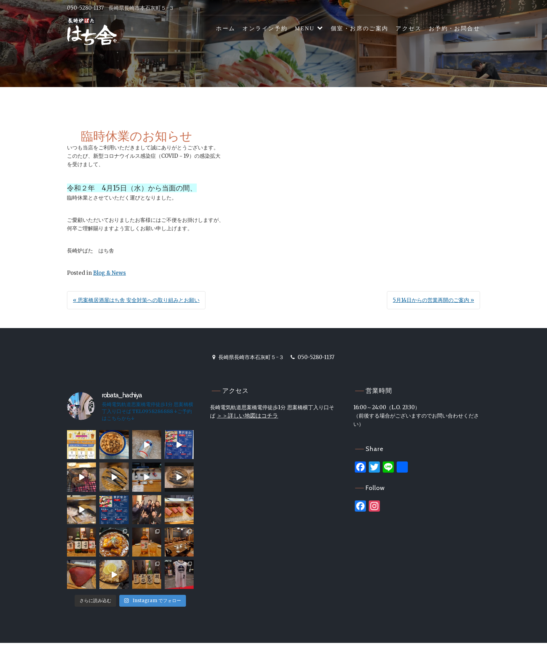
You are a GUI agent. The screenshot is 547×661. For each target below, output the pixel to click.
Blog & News (109, 273)
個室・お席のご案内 (360, 28)
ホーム (225, 28)
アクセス (408, 28)
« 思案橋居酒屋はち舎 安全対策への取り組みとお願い (136, 300)
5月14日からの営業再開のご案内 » (433, 300)
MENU (305, 28)
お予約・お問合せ (454, 28)
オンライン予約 (264, 28)
